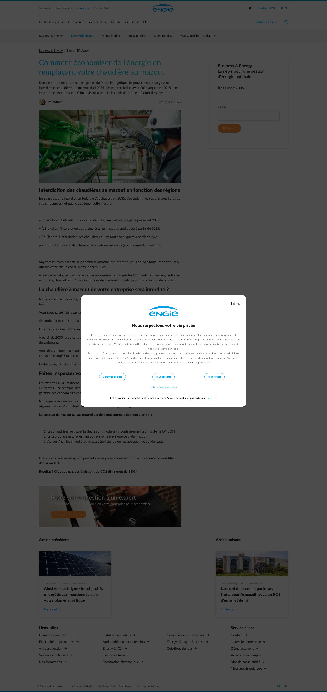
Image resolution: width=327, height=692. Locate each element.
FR (233, 303)
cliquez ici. (211, 398)
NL (238, 303)
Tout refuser (214, 377)
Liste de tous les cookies (163, 387)
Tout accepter (163, 377)
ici (218, 353)
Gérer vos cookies (112, 377)
